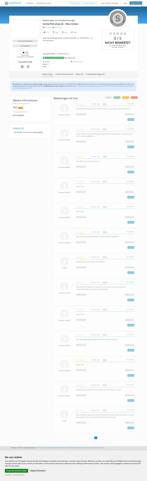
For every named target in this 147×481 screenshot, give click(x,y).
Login (125, 3)
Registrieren (136, 3)
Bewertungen (48, 74)
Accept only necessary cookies (16, 471)
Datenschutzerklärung (18, 475)
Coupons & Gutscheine (64, 74)
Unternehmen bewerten (25, 41)
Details (105, 104)
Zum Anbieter (25, 46)
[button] (47, 32)
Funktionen (30, 3)
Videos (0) (79, 74)
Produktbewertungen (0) (95, 74)
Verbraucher (76, 3)
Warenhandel (57, 27)
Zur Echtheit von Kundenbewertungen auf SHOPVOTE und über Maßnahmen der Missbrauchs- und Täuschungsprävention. (69, 447)
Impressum (8, 475)
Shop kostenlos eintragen (109, 3)
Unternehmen (90, 3)
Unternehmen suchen (43, 3)
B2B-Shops (47, 27)
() (129, 114)
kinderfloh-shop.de (77, 62)
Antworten (131, 119)
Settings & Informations (37, 471)
